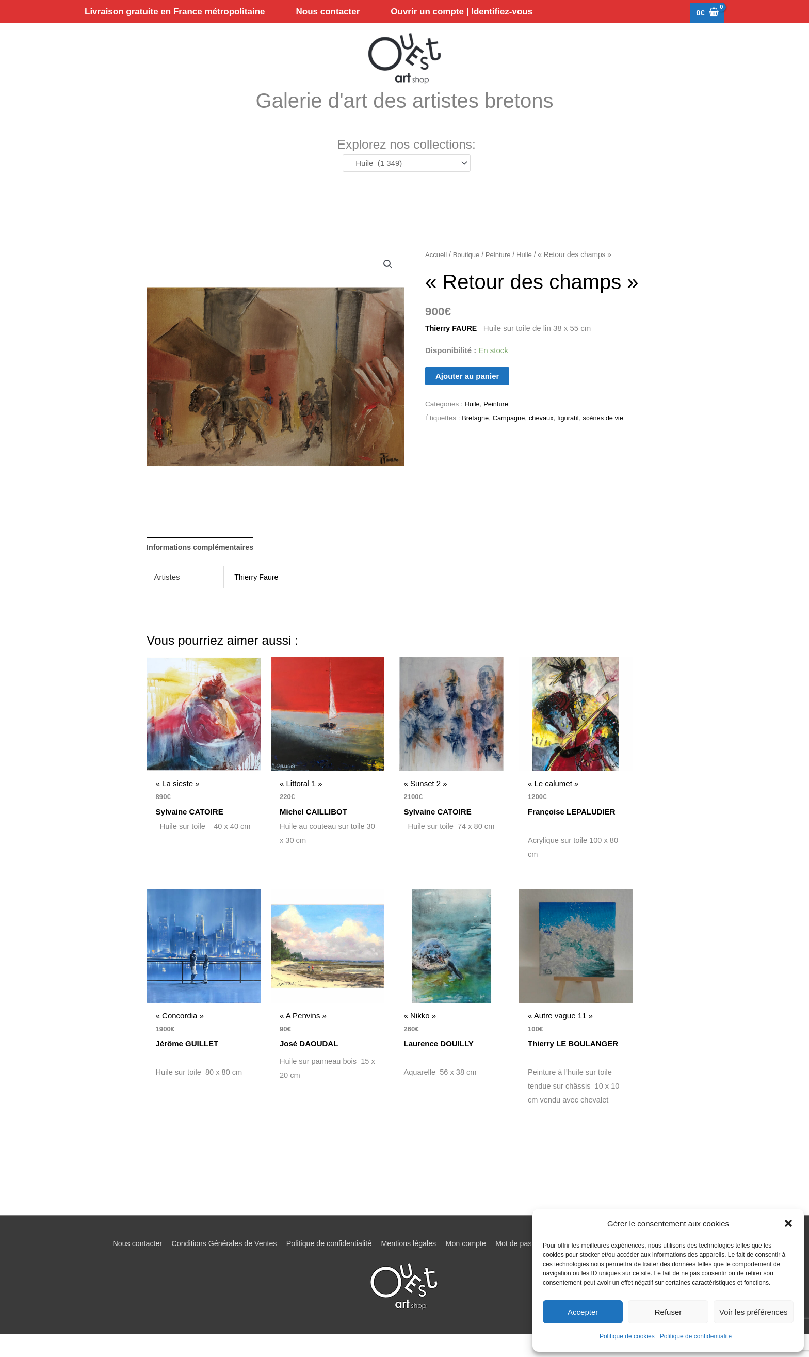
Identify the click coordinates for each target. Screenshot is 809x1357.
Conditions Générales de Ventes (214, 1266)
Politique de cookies (627, 1336)
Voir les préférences (753, 1311)
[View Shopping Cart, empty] (707, 13)
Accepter (583, 1311)
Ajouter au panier (467, 392)
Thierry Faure (257, 594)
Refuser (668, 1311)
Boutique (468, 272)
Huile (529, 272)
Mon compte (469, 1266)
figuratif (573, 435)
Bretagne (476, 435)
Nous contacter (123, 1266)
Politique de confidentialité (696, 1336)
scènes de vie (610, 435)
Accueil (436, 272)
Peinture (501, 272)
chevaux (545, 435)
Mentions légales (409, 1266)
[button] (788, 1223)
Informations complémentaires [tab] (203, 564)
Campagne (511, 435)
